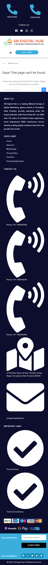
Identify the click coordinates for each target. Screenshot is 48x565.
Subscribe (34, 545)
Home (4, 63)
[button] (10, 52)
